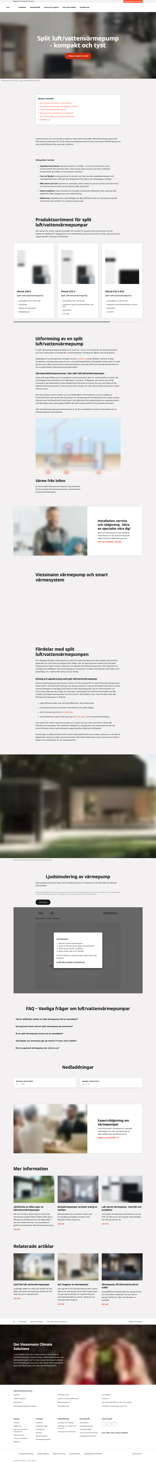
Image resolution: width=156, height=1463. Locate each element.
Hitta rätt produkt (69, 7)
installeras (81, 359)
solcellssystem (67, 712)
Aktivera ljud (43, 902)
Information (22, 1322)
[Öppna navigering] (8, 7)
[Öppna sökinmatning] (141, 7)
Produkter (22, 7)
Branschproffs (35, 7)
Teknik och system (36, 1322)
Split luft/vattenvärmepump (57, 1322)
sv (14, 1322)
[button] (135, 1322)
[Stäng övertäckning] (100, 934)
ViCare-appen (80, 717)
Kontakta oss (84, 7)
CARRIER (34, 1460)
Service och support (51, 7)
